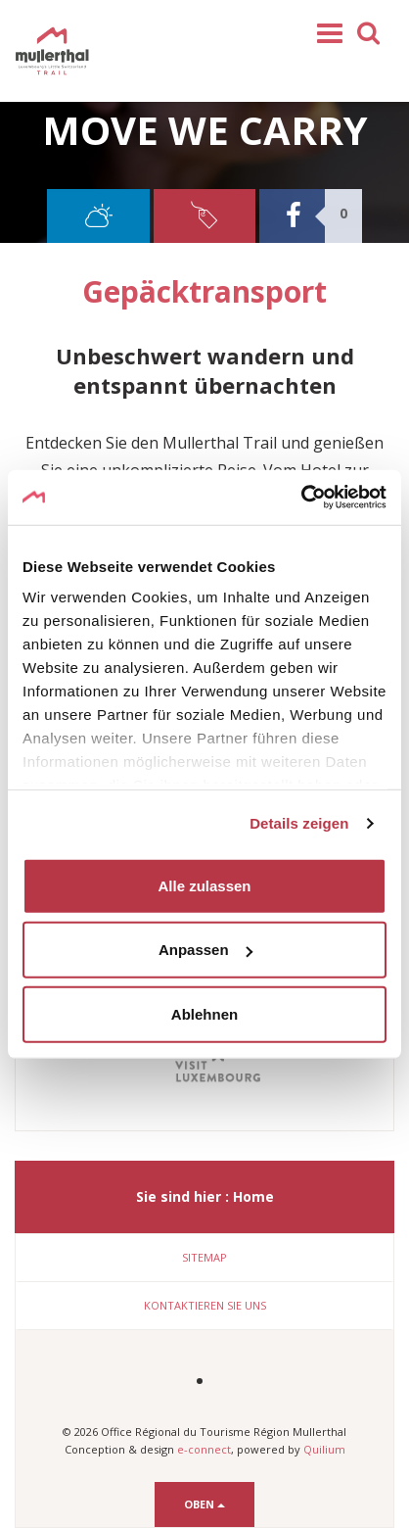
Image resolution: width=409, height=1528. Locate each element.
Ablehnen (204, 1013)
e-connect (204, 1449)
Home (253, 1196)
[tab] (204, 1257)
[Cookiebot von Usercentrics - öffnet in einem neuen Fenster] (300, 497)
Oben (204, 1504)
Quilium (324, 1449)
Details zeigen (299, 823)
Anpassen (205, 949)
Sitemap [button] (204, 1257)
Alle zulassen (204, 885)
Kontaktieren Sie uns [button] (205, 1305)
